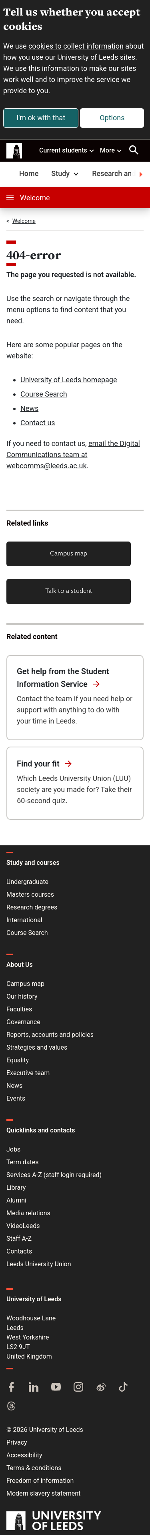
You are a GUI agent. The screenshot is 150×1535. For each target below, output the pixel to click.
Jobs (13, 1149)
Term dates (22, 1162)
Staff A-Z (19, 1238)
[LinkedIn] (33, 1388)
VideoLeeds (23, 1226)
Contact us (37, 422)
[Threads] (11, 1407)
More (111, 150)
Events (15, 1098)
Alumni (16, 1200)
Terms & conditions (33, 1468)
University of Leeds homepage (68, 379)
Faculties (19, 1009)
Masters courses (30, 894)
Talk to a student (68, 590)
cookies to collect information (76, 46)
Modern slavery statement (43, 1493)
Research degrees (31, 907)
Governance (23, 1022)
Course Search (43, 394)
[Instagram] (78, 1388)
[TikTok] (123, 1388)
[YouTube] (56, 1388)
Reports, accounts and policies (50, 1034)
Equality (17, 1060)
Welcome (28, 198)
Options (112, 117)
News (29, 408)
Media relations (28, 1213)
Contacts (19, 1251)
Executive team (28, 1073)
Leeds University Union (38, 1264)
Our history (22, 996)
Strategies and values (36, 1047)
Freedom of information (40, 1480)
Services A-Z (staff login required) (54, 1175)
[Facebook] (11, 1388)
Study (65, 173)
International (24, 920)
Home (28, 173)
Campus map (68, 553)
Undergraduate (27, 882)
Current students (67, 150)
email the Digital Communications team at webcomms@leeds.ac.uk (73, 454)
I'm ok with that (40, 117)
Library (16, 1187)
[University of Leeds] (53, 1521)
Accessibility (24, 1455)
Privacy (16, 1442)
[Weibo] (100, 1388)
